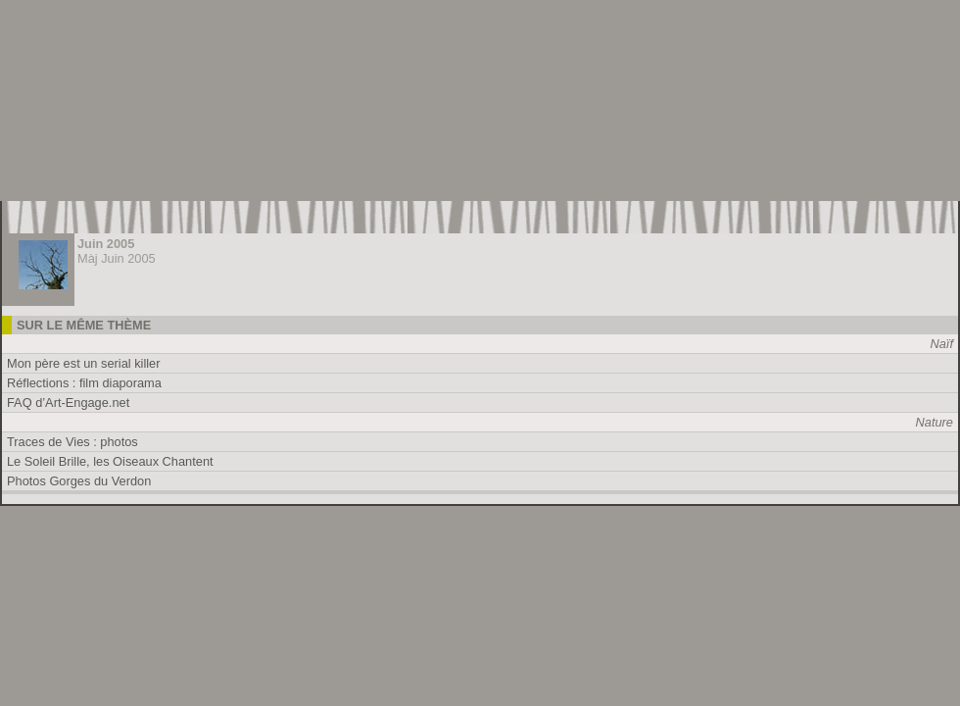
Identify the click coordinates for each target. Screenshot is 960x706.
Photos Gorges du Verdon (79, 481)
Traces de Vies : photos (72, 441)
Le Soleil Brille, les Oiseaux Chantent (110, 461)
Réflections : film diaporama (84, 383)
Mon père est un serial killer (83, 363)
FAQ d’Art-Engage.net (68, 402)
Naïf (942, 343)
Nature (934, 422)
